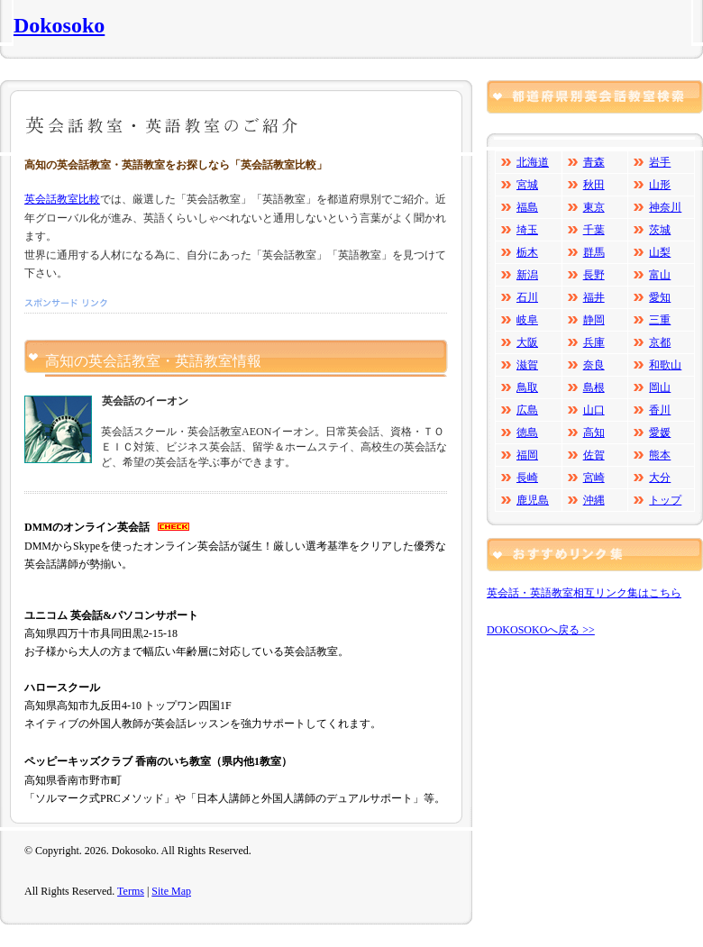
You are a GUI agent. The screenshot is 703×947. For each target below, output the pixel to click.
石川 (527, 297)
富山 (660, 275)
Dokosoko (59, 25)
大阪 (527, 342)
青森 (594, 162)
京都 (660, 342)
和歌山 (665, 365)
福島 (527, 207)
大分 (660, 477)
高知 (594, 432)
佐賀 (594, 455)
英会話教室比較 (62, 199)
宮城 (527, 184)
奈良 (594, 365)
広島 (527, 410)
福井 (594, 297)
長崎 (527, 477)
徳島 (527, 432)
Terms (130, 891)
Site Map (171, 891)
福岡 (527, 455)
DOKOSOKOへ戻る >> (541, 630)
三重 (660, 320)
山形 (660, 184)
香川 (660, 410)
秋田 (594, 184)
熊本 (660, 455)
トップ (665, 500)
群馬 (594, 252)
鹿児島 (532, 500)
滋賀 (527, 365)
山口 (594, 410)
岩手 (660, 162)
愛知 (660, 297)
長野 (594, 275)
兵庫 (594, 342)
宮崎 (594, 477)
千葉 (594, 229)
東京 (594, 207)
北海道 (532, 162)
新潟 (527, 275)
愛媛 (660, 432)
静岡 (594, 320)
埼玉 (527, 229)
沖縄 (594, 500)
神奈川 (665, 207)
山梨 (660, 252)
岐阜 (527, 320)
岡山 (660, 387)
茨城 (660, 229)
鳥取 (527, 387)
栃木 (527, 252)
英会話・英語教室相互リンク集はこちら (584, 593)
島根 (594, 387)
